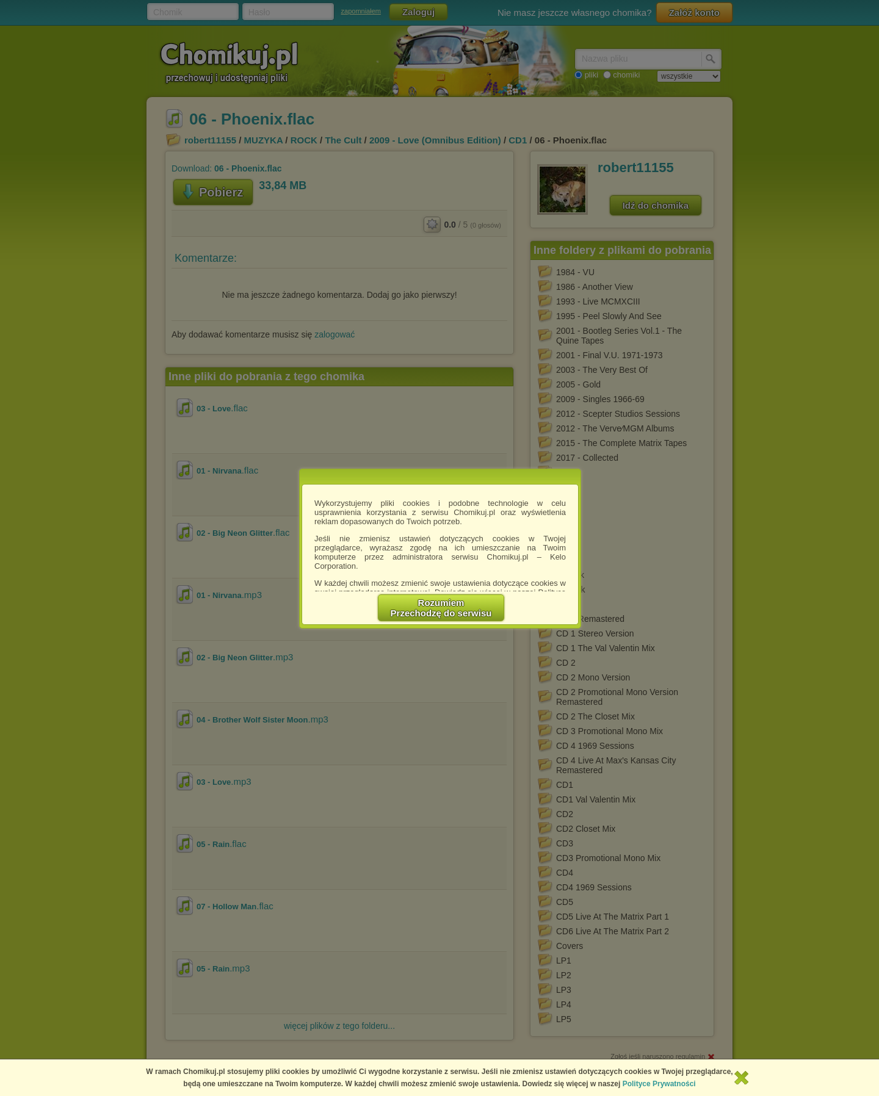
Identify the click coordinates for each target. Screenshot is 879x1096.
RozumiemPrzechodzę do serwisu (441, 607)
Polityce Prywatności (659, 1084)
